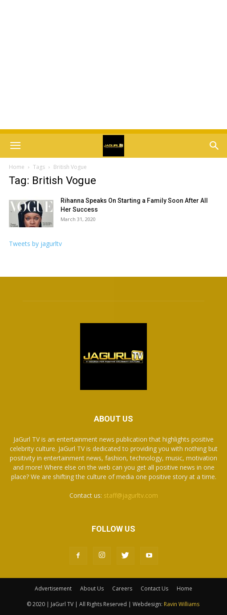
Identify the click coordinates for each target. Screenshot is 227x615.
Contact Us (154, 588)
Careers (122, 588)
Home (16, 167)
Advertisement (53, 588)
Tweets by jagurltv (35, 243)
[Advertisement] (113, 66)
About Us (92, 588)
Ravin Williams (182, 604)
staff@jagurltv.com (131, 495)
